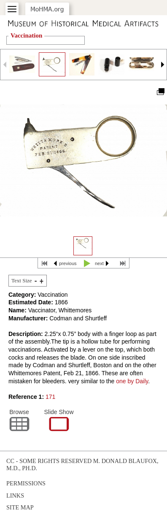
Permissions (26, 483)
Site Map (20, 507)
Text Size (21, 280)
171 (50, 396)
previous (68, 263)
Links (15, 495)
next (99, 263)
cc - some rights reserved (49, 461)
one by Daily (132, 381)
